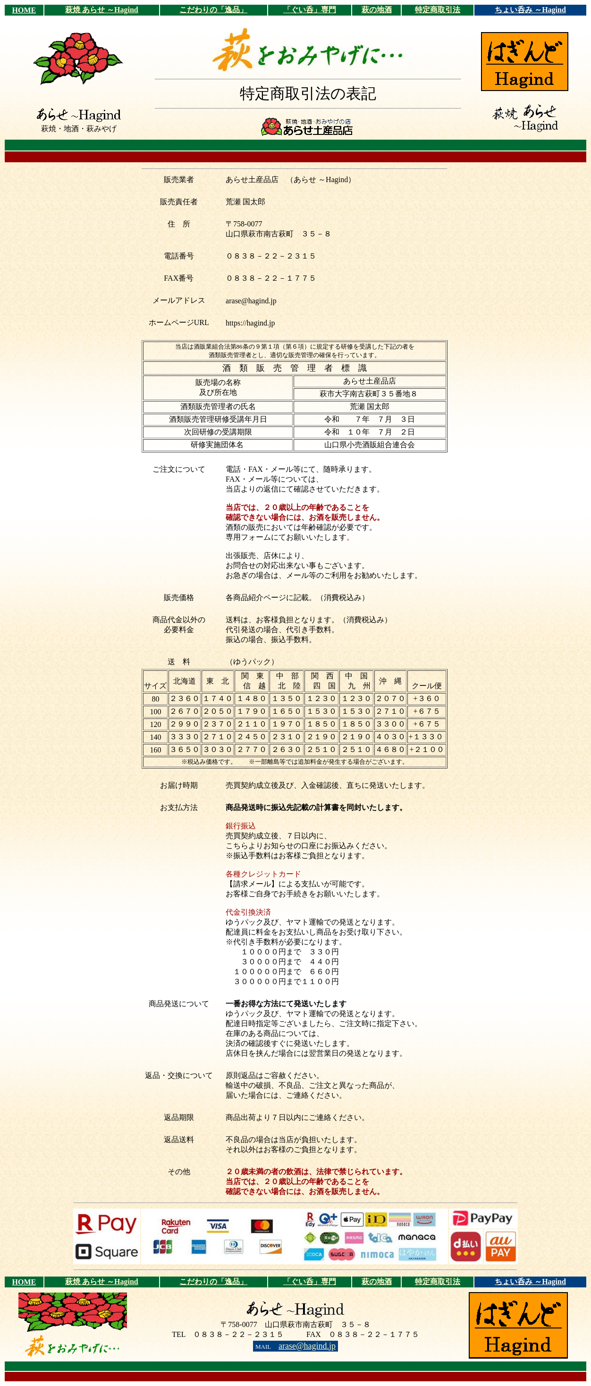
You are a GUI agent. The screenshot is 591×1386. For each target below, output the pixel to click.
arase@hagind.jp (307, 1346)
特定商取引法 (437, 10)
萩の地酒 (377, 10)
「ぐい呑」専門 (309, 10)
